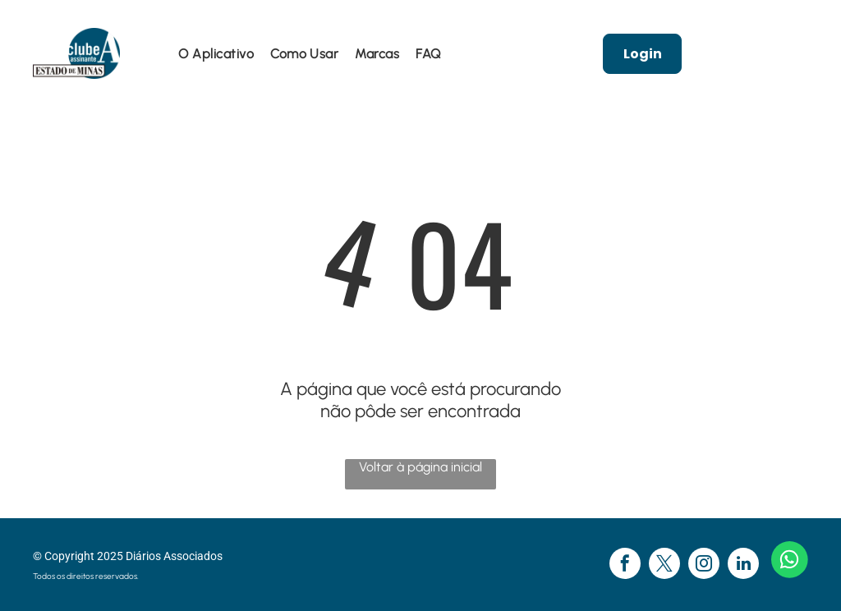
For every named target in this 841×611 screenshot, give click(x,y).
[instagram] (703, 565)
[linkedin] (743, 565)
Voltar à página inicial (420, 467)
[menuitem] (216, 54)
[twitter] (664, 565)
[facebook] (625, 565)
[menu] (36, 41)
